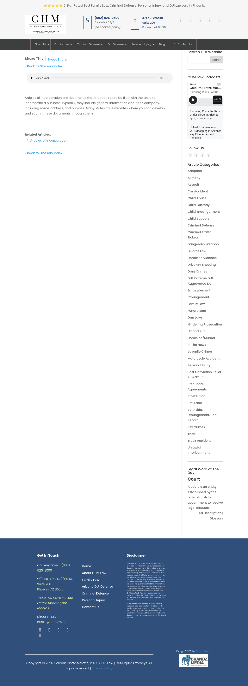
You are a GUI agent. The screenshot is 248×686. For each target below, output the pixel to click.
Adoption (195, 171)
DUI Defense (116, 44)
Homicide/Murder (201, 338)
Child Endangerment (204, 211)
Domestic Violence (202, 258)
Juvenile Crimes (200, 351)
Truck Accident (199, 440)
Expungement (198, 297)
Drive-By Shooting (202, 264)
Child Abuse (197, 198)
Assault (193, 184)
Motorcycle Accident (204, 358)
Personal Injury (141, 44)
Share (62, 59)
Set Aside (195, 403)
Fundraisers (197, 310)
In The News (197, 345)
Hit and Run (197, 331)
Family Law (61, 44)
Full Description (210, 513)
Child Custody (199, 205)
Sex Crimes (196, 427)
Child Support (198, 218)
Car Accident (198, 191)
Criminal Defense (88, 44)
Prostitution (196, 396)
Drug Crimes (197, 271)
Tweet (52, 59)
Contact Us (182, 44)
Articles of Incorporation (49, 140)
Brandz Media (203, 651)
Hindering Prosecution (205, 324)
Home (86, 566)
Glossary (216, 518)
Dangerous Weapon (203, 244)
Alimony (194, 178)
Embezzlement (199, 290)
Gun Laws (195, 317)
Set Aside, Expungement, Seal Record (202, 414)
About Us (40, 44)
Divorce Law (197, 251)
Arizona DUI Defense (97, 586)
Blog (162, 44)
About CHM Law (94, 573)
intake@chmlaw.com (53, 622)
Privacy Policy (102, 668)
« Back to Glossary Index (43, 66)
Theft (191, 434)
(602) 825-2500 (107, 18)
